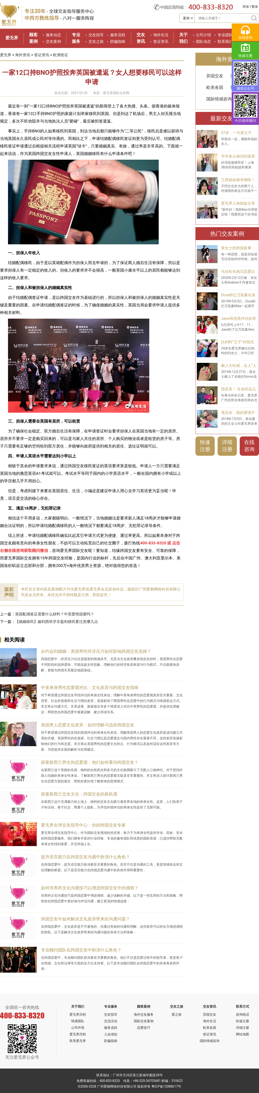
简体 (246, 6)
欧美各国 (214, 87)
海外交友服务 (144, 1014)
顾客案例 (143, 1006)
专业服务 (110, 1006)
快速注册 (205, 445)
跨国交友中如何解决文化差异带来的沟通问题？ (85, 918)
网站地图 (242, 1034)
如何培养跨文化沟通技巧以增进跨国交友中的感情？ (89, 887)
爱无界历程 (77, 1014)
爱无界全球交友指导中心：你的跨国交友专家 (83, 825)
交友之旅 (96, 41)
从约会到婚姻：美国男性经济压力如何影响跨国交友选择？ (96, 651)
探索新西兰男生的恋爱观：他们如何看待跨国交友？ (89, 762)
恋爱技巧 (143, 1028)
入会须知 (110, 1034)
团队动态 (203, 41)
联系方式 (242, 1006)
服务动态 (53, 35)
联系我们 (225, 41)
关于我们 (77, 1006)
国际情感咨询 (219, 98)
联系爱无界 (77, 1041)
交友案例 (53, 41)
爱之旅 (177, 1014)
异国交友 (214, 75)
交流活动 (110, 1021)
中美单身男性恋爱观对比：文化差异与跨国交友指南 (89, 687)
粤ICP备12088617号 (166, 1086)
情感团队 (77, 1021)
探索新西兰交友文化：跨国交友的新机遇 (79, 794)
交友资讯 (209, 1006)
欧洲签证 (60, 55)
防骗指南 (117, 41)
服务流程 (117, 35)
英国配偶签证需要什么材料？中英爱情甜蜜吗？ (54, 614)
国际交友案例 (144, 1021)
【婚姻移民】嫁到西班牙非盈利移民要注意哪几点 (56, 621)
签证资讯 (160, 41)
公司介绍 (203, 35)
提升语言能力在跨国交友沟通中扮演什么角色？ (85, 856)
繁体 (254, 6)
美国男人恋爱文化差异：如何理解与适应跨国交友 (87, 724)
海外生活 (160, 35)
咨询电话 (242, 1014)
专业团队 (225, 35)
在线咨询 (249, 445)
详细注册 (227, 445)
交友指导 (96, 35)
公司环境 (77, 1028)
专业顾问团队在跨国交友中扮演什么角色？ (81, 949)
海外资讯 (22, 55)
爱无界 (11, 37)
